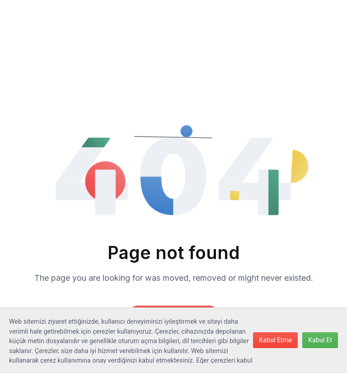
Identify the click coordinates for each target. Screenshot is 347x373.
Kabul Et (320, 340)
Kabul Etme (275, 340)
